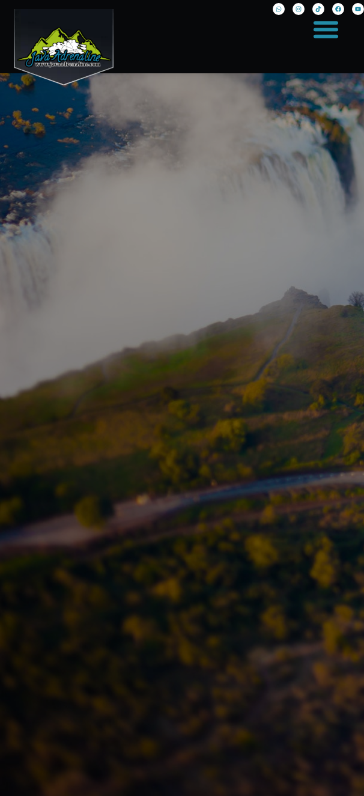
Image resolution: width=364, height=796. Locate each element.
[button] (326, 29)
